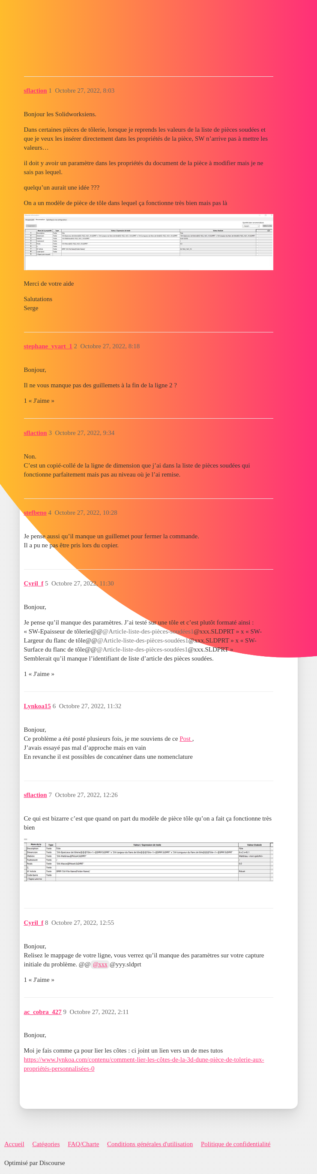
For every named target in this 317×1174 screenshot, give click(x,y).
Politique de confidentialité (235, 1144)
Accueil (14, 1144)
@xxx (100, 964)
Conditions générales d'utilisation (150, 1144)
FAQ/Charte (83, 1144)
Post (185, 738)
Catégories (46, 1144)
